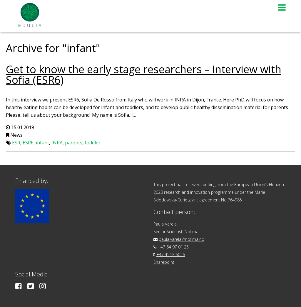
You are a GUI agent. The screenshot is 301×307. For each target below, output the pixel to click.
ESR (16, 142)
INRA (57, 142)
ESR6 (28, 142)
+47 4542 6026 (170, 254)
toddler (93, 142)
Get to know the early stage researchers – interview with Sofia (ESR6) (143, 74)
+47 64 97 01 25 (173, 247)
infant (42, 142)
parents (73, 142)
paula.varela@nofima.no (181, 239)
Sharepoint (163, 262)
